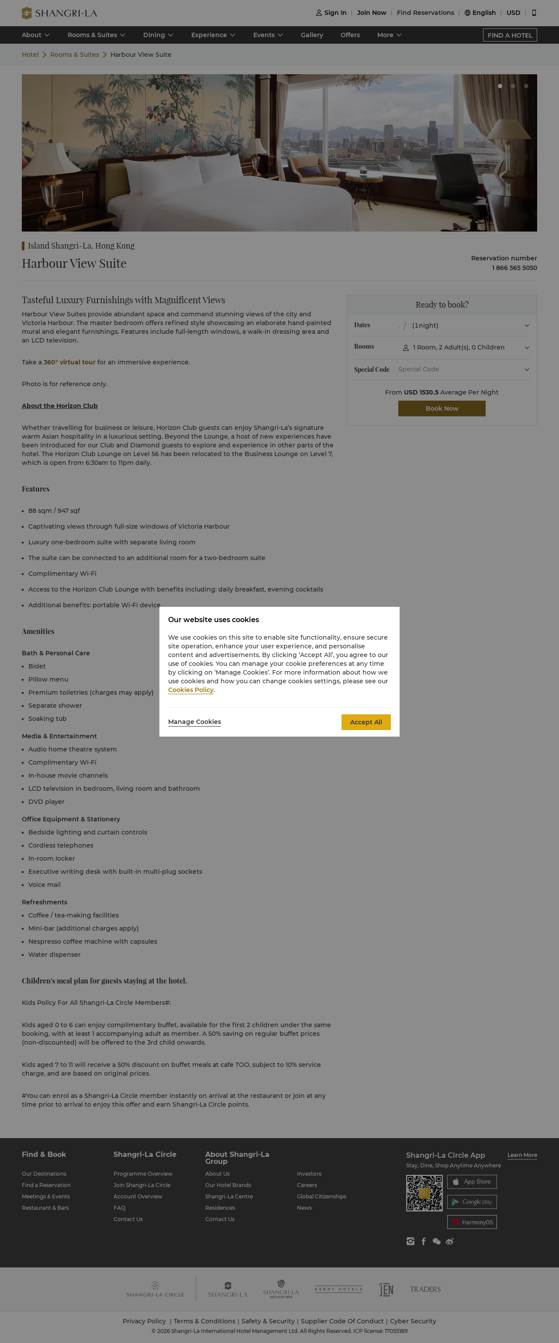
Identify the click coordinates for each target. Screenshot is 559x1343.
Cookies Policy (191, 690)
